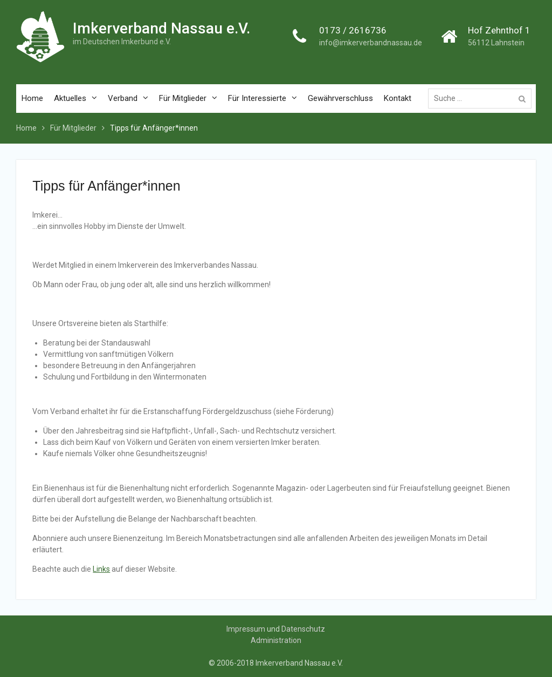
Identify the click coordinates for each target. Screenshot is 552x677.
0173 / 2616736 (353, 30)
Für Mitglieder (182, 98)
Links (101, 569)
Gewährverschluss (340, 98)
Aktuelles (70, 98)
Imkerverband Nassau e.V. (161, 28)
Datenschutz (303, 629)
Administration (276, 640)
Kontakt (397, 98)
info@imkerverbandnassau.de (370, 42)
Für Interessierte (257, 98)
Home (32, 98)
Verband (122, 98)
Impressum (245, 629)
